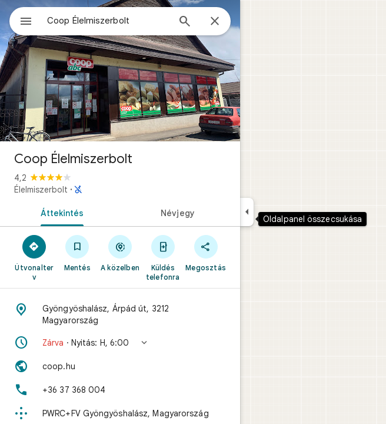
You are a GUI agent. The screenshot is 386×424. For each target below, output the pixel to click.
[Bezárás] (215, 22)
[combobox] (107, 21)
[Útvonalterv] (34, 257)
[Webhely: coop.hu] (120, 366)
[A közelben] (120, 253)
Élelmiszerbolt (41, 189)
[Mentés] (77, 253)
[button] (120, 343)
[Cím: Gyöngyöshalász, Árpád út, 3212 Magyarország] (120, 314)
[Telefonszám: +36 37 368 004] (120, 390)
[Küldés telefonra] (162, 257)
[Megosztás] (205, 253)
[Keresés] (185, 22)
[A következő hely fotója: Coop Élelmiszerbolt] (120, 70)
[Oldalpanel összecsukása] (247, 212)
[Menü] (25, 22)
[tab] (60, 212)
